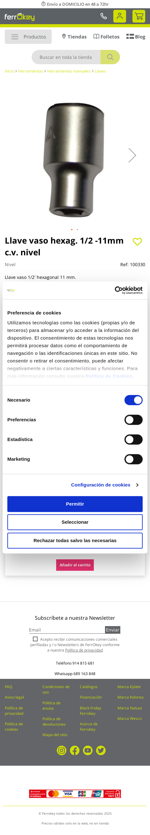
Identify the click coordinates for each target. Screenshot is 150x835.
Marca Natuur (129, 708)
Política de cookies (14, 726)
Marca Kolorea (130, 697)
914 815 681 (83, 663)
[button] (132, 155)
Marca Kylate (129, 686)
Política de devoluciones (54, 721)
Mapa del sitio (54, 734)
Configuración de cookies (101, 484)
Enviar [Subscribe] (112, 630)
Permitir (75, 504)
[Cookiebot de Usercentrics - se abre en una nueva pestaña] (115, 290)
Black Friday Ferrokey (90, 710)
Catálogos (89, 686)
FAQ (8, 686)
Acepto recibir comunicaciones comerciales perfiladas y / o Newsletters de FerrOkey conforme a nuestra (75, 645)
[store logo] (19, 16)
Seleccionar (75, 522)
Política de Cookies (109, 376)
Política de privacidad (14, 710)
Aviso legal (14, 697)
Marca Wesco (129, 718)
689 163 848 (84, 673)
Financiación (91, 697)
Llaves (100, 71)
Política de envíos (51, 705)
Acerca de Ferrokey (89, 726)
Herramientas (30, 71)
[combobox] (76, 57)
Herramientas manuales (69, 71)
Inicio (9, 71)
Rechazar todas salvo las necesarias (75, 540)
